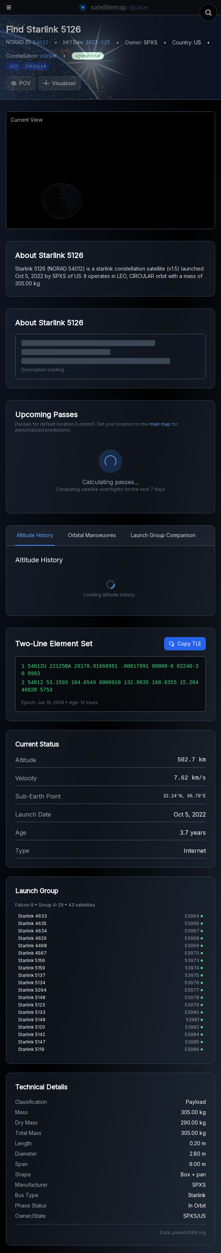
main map (159, 424)
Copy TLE (185, 643)
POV (21, 83)
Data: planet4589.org (183, 1232)
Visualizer (59, 83)
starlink (48, 56)
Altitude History (35, 535)
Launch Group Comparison (163, 535)
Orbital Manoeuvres (92, 535)
